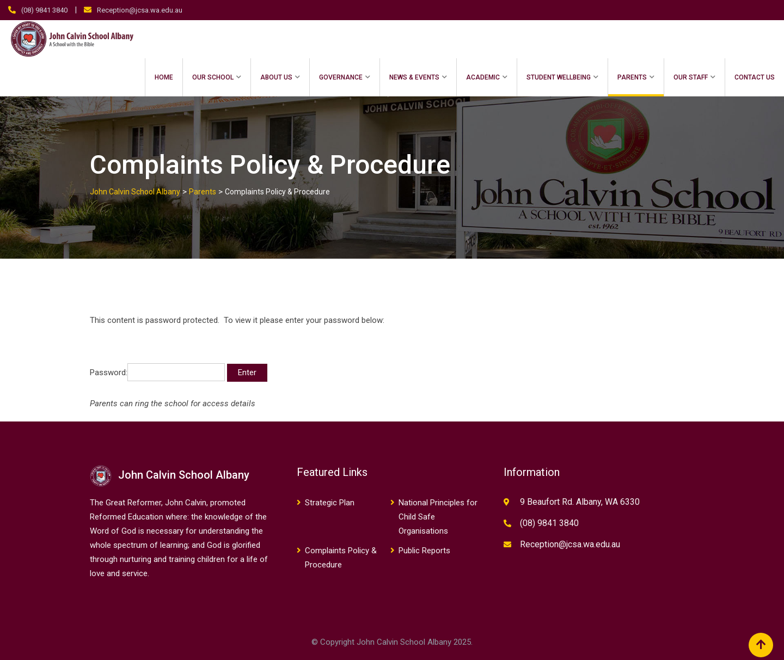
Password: (157, 372)
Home (164, 77)
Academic (483, 77)
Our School (213, 77)
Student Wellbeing (558, 77)
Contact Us (754, 77)
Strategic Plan (329, 503)
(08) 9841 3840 (44, 10)
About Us (276, 77)
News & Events (414, 77)
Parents (632, 77)
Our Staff (690, 77)
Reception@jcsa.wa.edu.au (139, 10)
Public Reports (424, 550)
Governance (341, 77)
